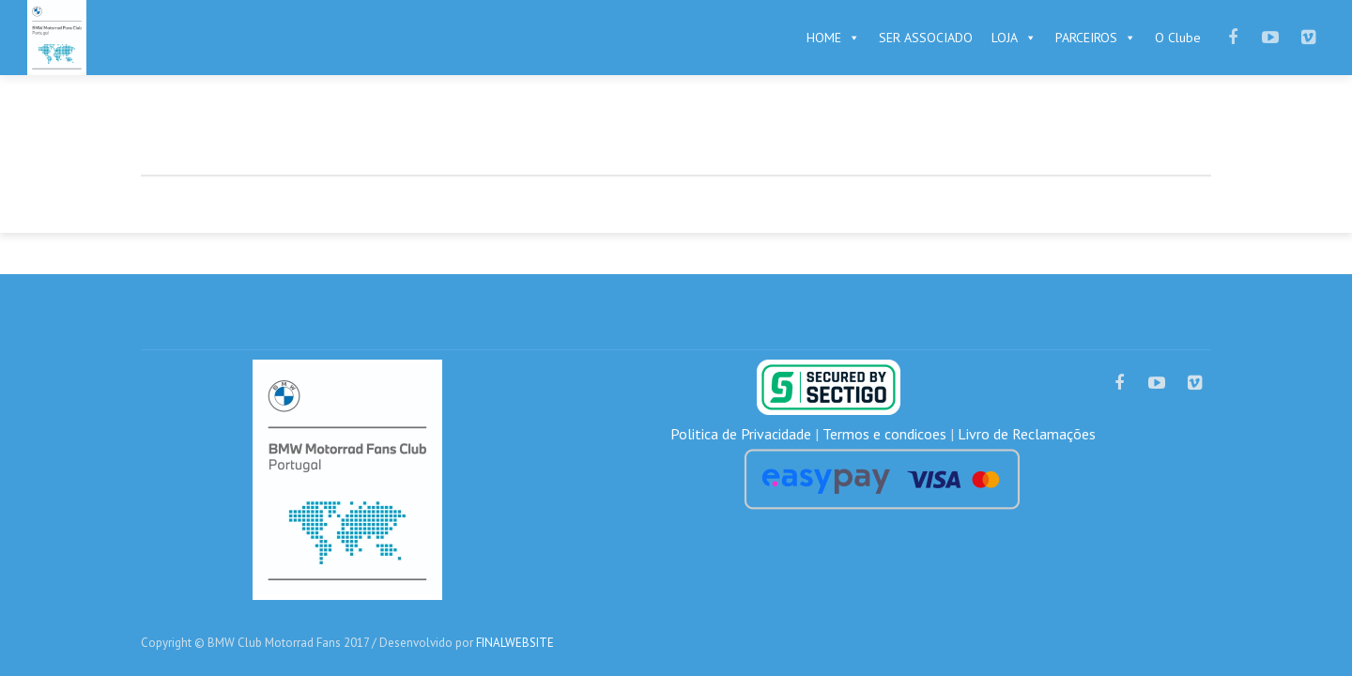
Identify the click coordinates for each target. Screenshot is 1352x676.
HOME (833, 37)
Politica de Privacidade (740, 433)
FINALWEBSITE (515, 643)
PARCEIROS (1095, 37)
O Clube (1178, 37)
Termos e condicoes (884, 433)
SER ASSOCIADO (926, 37)
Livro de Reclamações (1027, 433)
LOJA (1014, 37)
